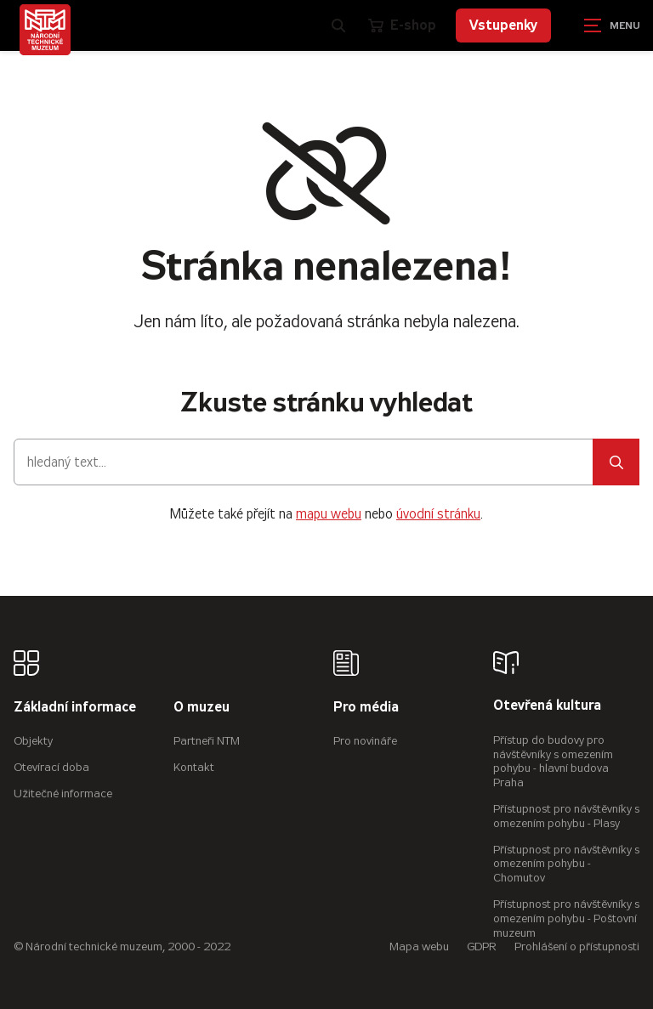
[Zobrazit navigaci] (610, 25)
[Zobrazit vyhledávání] (338, 26)
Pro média (366, 707)
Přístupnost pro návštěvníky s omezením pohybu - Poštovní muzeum (566, 918)
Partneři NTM (206, 740)
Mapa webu (419, 946)
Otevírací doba (51, 767)
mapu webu (328, 514)
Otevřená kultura (547, 706)
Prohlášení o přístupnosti (576, 946)
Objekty (33, 740)
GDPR (482, 946)
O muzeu (201, 707)
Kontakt (193, 767)
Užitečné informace (63, 793)
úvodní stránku (438, 514)
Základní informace (75, 707)
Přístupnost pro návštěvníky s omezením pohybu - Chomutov (566, 864)
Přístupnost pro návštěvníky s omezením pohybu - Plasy (566, 816)
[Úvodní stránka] (45, 29)
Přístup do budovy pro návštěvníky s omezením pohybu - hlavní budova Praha (553, 761)
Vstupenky (503, 25)
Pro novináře (365, 740)
